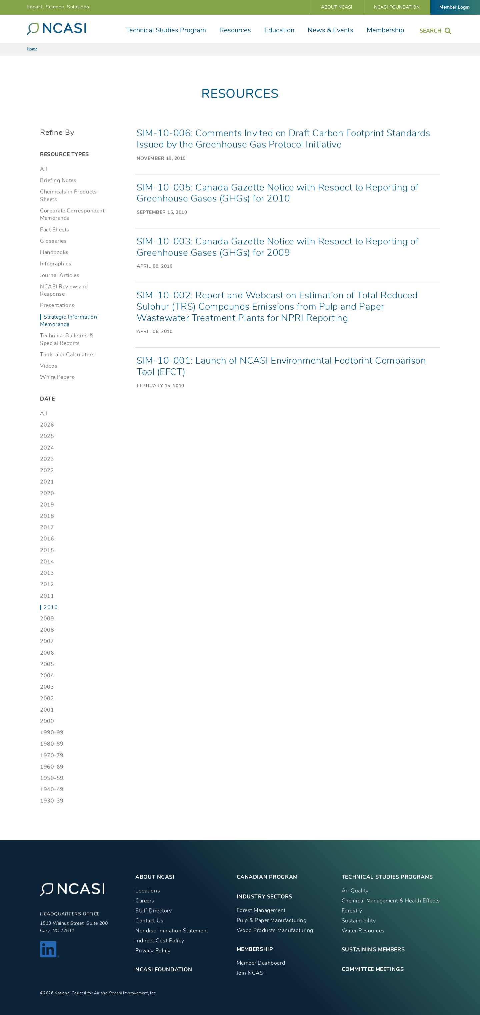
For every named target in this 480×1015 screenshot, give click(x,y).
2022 (47, 470)
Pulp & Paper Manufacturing (272, 920)
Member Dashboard (261, 963)
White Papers (57, 377)
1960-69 (52, 767)
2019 (47, 505)
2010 (51, 607)
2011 (47, 596)
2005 (47, 664)
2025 (47, 436)
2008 (47, 630)
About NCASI (336, 7)
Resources (235, 30)
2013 (47, 573)
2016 (47, 538)
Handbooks (54, 252)
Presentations (57, 305)
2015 (47, 550)
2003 (47, 687)
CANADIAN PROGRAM (267, 877)
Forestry (352, 910)
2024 (47, 448)
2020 (47, 493)
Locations (147, 890)
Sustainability (359, 920)
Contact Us (149, 920)
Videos (48, 366)
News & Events (330, 30)
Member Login (454, 7)
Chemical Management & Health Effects (391, 900)
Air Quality (355, 890)
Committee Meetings (373, 969)
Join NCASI (251, 973)
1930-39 (52, 801)
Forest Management (261, 910)
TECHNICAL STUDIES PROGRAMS (387, 877)
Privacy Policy (152, 950)
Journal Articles (59, 275)
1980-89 (52, 744)
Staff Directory (153, 910)
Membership (385, 30)
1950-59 (52, 778)
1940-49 (52, 789)
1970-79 (52, 755)
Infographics (55, 263)
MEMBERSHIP (255, 949)
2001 (47, 710)
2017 (47, 527)
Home (32, 49)
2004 (47, 675)
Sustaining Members (373, 949)
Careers (144, 900)
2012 (47, 584)
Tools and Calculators (67, 354)
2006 (47, 653)
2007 (47, 641)
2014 (47, 561)
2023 (47, 459)
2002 (47, 698)
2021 (47, 482)
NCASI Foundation (397, 7)
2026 (47, 425)
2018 (47, 516)
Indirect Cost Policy (159, 940)
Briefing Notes (58, 180)
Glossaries (53, 241)
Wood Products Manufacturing (275, 930)
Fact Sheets (54, 229)
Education (279, 30)
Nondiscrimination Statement (171, 930)
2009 (47, 618)
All (43, 169)
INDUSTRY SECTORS (264, 896)
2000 (47, 721)
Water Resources (363, 930)
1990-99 (52, 732)
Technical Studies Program (166, 30)
